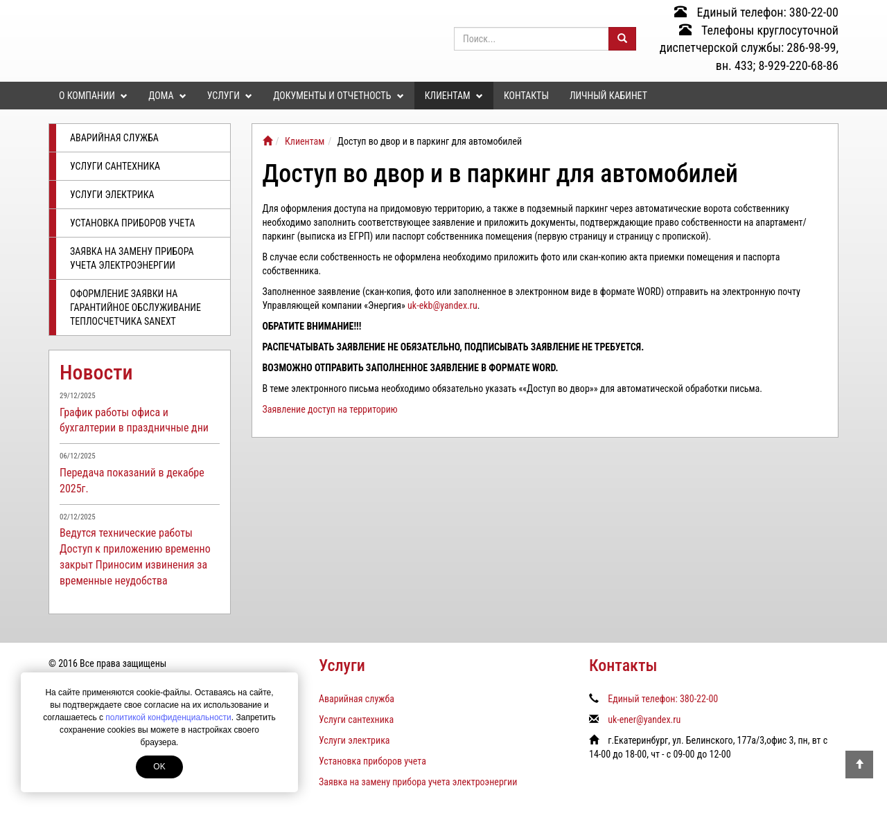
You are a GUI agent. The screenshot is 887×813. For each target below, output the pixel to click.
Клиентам (454, 95)
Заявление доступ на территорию (330, 409)
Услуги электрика (112, 194)
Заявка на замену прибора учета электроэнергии (132, 258)
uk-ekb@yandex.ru (442, 305)
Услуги (229, 95)
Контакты (526, 95)
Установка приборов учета (132, 223)
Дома (167, 95)
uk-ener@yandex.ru (644, 719)
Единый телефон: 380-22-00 (756, 12)
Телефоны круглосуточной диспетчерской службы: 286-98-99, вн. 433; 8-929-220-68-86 (749, 48)
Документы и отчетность (338, 95)
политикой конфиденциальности (168, 717)
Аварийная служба (114, 137)
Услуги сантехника (115, 166)
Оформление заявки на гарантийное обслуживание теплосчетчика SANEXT (135, 307)
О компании (93, 95)
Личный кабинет (608, 95)
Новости (96, 372)
